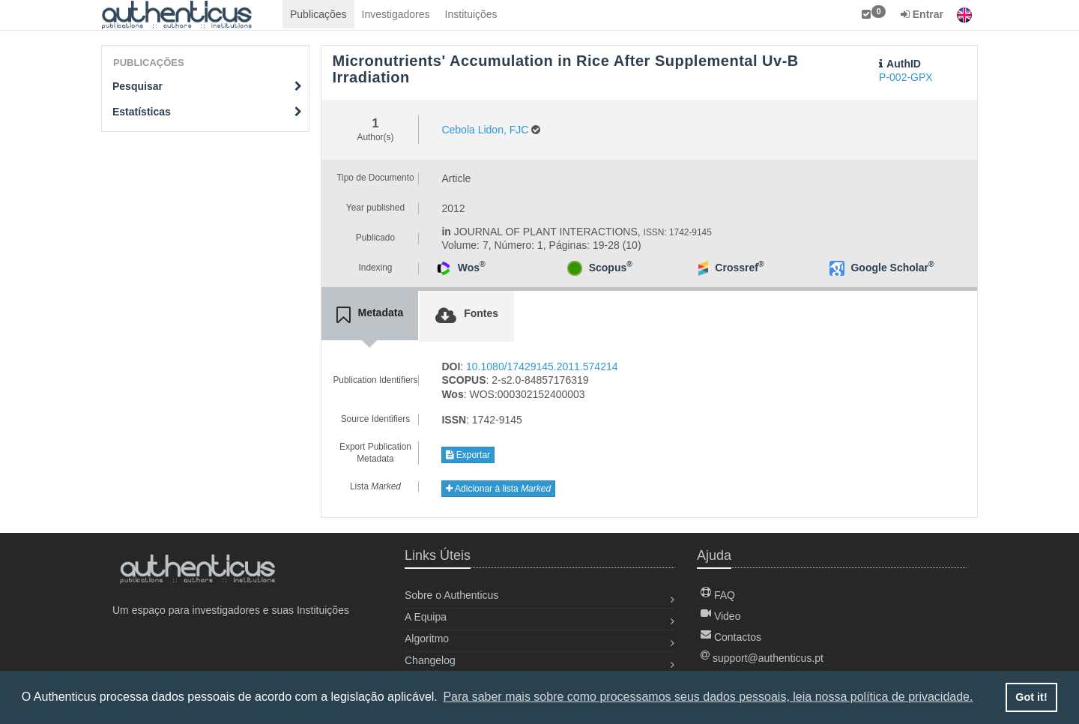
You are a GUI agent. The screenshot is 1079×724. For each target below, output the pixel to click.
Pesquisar (207, 86)
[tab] (370, 315)
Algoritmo (427, 639)
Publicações (318, 14)
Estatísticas (207, 112)
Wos (472, 268)
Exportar (468, 455)
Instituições (471, 14)
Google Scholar (892, 268)
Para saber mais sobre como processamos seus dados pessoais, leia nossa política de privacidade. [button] (708, 696)
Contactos (731, 637)
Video (720, 616)
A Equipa (426, 617)
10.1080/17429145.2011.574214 (541, 366)
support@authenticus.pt (762, 658)
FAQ (718, 595)
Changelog (430, 660)
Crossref (739, 268)
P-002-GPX (906, 77)
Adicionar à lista (498, 488)
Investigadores (396, 14)
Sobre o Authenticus (451, 595)
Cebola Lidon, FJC (484, 130)
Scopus (610, 268)
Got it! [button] (1031, 697)
